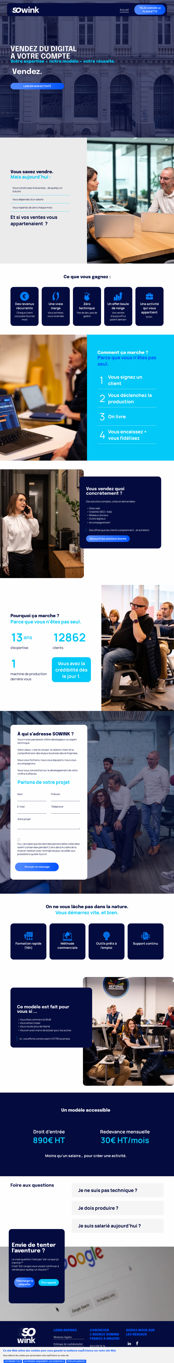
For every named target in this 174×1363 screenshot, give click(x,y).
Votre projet (24, 819)
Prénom (55, 794)
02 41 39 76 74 (97, 1346)
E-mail (21, 806)
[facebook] (137, 1344)
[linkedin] (129, 1344)
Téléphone (57, 806)
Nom (20, 794)
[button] (118, 1190)
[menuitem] (124, 10)
